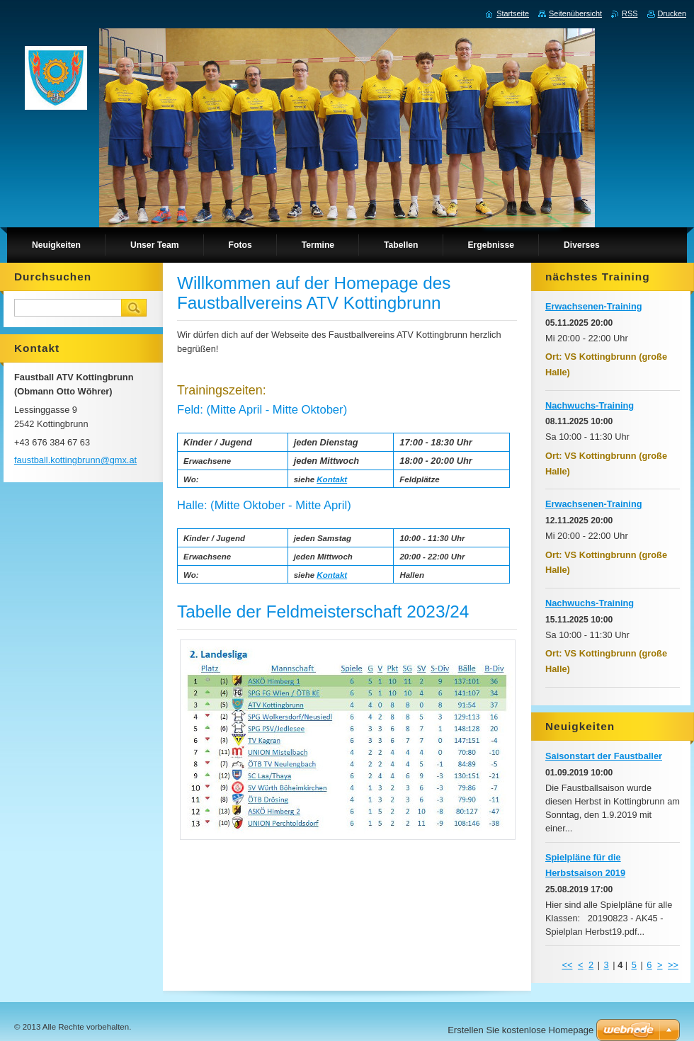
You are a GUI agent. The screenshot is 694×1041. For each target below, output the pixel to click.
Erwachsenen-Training (593, 306)
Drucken (672, 13)
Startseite (512, 13)
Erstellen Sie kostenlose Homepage (520, 1030)
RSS (629, 13)
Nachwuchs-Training (589, 405)
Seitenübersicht (575, 13)
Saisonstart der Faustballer (603, 756)
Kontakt (332, 479)
